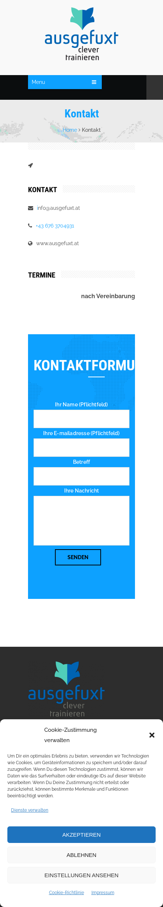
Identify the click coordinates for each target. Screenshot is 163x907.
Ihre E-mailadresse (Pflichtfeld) (81, 433)
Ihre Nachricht (81, 491)
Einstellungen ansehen (82, 875)
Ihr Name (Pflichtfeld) (81, 404)
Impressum (102, 892)
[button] (152, 735)
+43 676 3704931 (55, 226)
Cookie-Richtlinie (66, 892)
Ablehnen (82, 855)
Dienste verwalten (29, 810)
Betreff (81, 462)
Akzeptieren (81, 835)
